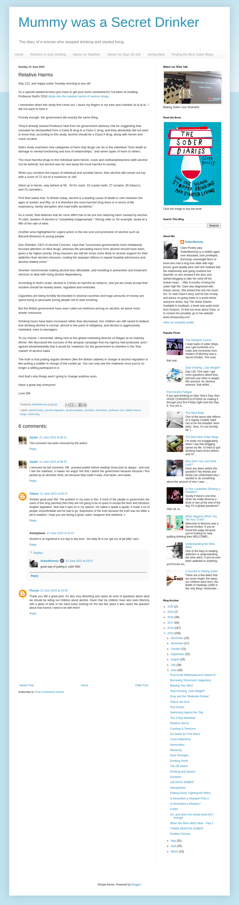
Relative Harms (179, 723)
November (177, 643)
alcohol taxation (74, 410)
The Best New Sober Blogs (202, 437)
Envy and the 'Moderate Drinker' (189, 696)
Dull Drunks (177, 707)
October (176, 648)
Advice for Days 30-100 (124, 54)
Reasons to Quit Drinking (48, 54)
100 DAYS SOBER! (182, 782)
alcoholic (89, 410)
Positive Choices (180, 833)
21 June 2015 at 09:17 (53, 493)
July (173, 665)
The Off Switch (179, 766)
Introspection (178, 787)
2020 (171, 606)
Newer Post (27, 685)
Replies (38, 553)
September (178, 654)
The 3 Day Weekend (182, 718)
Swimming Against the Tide (186, 712)
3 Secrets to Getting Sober (201, 571)
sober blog (33, 414)
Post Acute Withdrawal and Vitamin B (193, 675)
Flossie (34, 590)
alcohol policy (36, 410)
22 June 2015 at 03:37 (79, 561)
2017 (171, 622)
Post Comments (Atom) (49, 692)
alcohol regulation (55, 410)
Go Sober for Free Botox (185, 734)
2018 (171, 617)
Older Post (141, 685)
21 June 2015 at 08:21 (53, 437)
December (177, 638)
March (175, 851)
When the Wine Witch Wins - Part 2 (191, 823)
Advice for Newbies (86, 54)
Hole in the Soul (180, 701)
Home (19, 54)
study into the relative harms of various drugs (78, 96)
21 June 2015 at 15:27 (60, 533)
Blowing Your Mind (181, 685)
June (174, 670)
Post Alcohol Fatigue (179, 392)
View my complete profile (178, 322)
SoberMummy (49, 561)
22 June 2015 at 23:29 (54, 590)
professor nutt (116, 410)
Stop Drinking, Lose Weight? (202, 367)
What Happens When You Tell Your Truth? (201, 518)
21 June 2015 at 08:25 (53, 461)
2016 (171, 628)
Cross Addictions (180, 739)
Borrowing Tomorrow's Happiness (190, 680)
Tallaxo (34, 493)
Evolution (175, 777)
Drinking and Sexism (182, 771)
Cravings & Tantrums (183, 728)
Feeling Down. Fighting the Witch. (190, 793)
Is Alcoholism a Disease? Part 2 (189, 798)
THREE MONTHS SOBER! (186, 828)
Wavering (176, 750)
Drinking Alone (179, 760)
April (174, 846)
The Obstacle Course (198, 340)
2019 (171, 612)
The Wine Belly (194, 413)
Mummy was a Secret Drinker (108, 22)
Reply (33, 449)
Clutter (174, 809)
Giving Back (156, 54)
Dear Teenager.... (180, 755)
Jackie (33, 437)
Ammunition (177, 744)
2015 (171, 633)
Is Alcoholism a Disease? (185, 803)
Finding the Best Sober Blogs (192, 54)
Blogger (136, 884)
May (174, 840)
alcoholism (101, 410)
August (175, 659)
